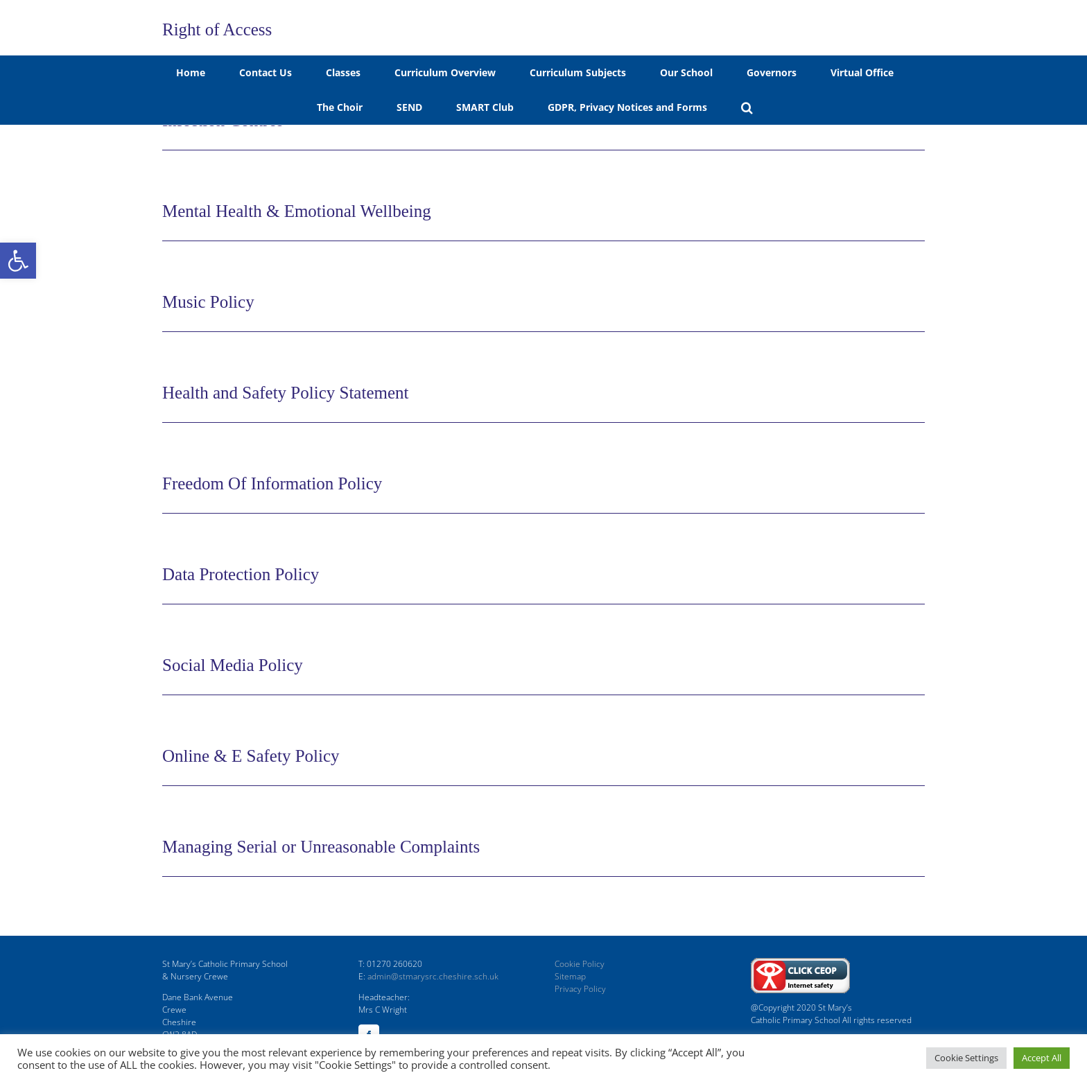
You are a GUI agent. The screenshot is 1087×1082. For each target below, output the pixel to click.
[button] (18, 261)
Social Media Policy (232, 665)
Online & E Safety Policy (251, 756)
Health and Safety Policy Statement (285, 392)
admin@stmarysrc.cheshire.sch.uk (432, 976)
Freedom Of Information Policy (272, 483)
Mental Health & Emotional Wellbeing (296, 211)
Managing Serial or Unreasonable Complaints (321, 846)
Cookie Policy (580, 964)
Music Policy (208, 302)
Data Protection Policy (240, 574)
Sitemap (570, 976)
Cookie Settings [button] (966, 1058)
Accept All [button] (1041, 1058)
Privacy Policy (580, 989)
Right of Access (217, 29)
